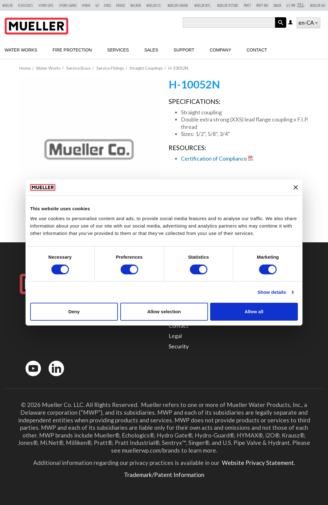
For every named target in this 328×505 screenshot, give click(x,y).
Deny (74, 311)
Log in (291, 22)
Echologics (25, 5)
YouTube (30, 377)
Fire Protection (72, 49)
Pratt (247, 5)
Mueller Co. (153, 5)
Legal (175, 335)
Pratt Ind (262, 5)
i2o (97, 5)
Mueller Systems (227, 5)
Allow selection (164, 311)
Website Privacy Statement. (258, 462)
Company (220, 49)
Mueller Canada (178, 5)
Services (118, 49)
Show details (272, 292)
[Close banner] (296, 187)
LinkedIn (53, 377)
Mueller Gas (317, 5)
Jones (107, 5)
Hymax (86, 5)
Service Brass (78, 68)
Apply (280, 27)
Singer (277, 5)
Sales (151, 49)
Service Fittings (110, 68)
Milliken (135, 5)
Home (24, 68)
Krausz (120, 5)
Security (179, 346)
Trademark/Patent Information (164, 474)
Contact (256, 49)
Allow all (254, 311)
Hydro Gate (46, 5)
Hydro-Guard (67, 5)
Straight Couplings (146, 68)
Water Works (21, 49)
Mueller (7, 5)
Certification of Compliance (214, 158)
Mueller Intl (202, 5)
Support (184, 49)
